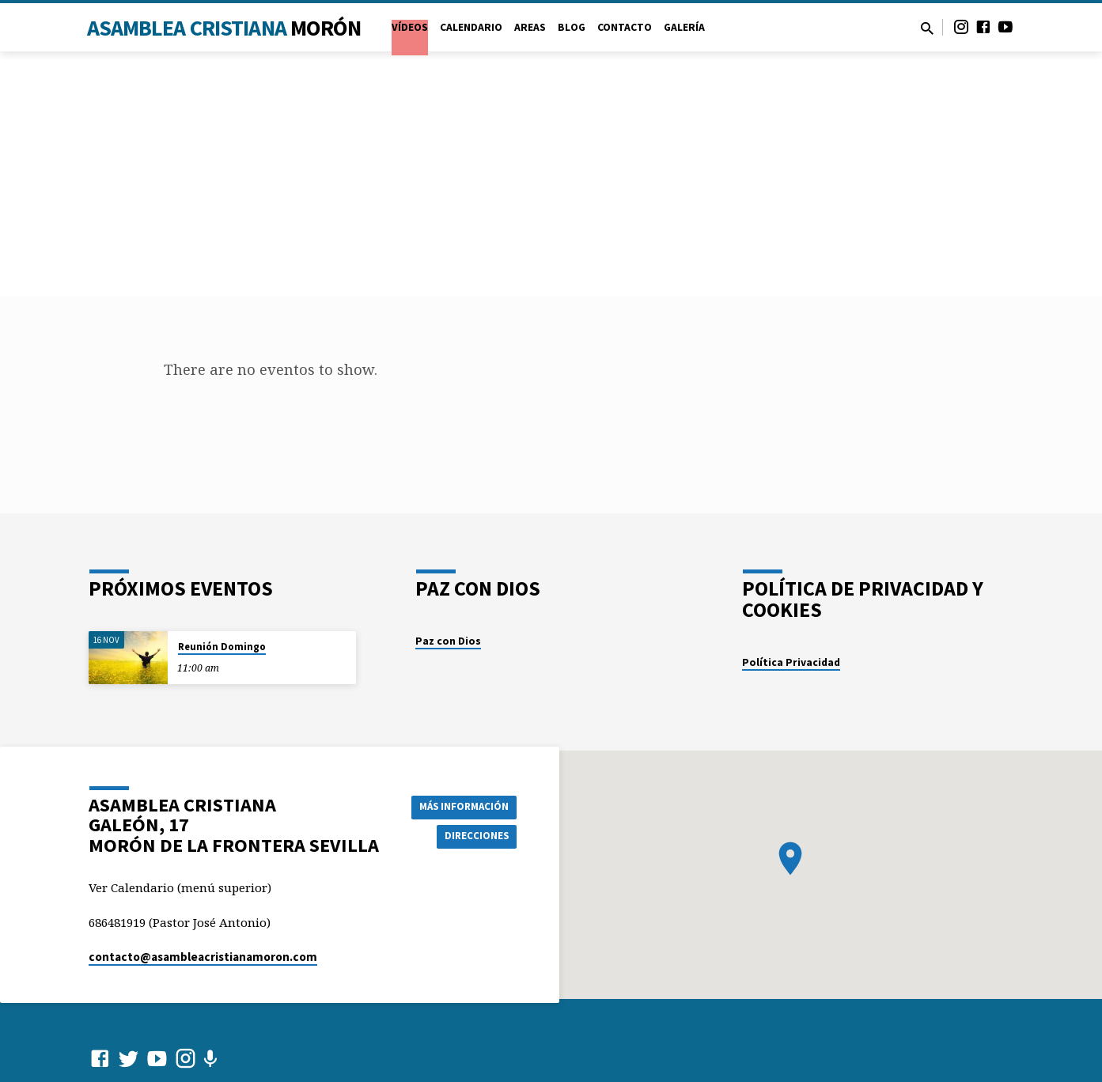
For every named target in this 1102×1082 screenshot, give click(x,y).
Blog (571, 27)
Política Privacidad (791, 662)
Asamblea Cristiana (224, 27)
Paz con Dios (448, 641)
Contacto (624, 27)
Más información (460, 805)
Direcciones (474, 837)
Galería (684, 27)
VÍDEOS (410, 27)
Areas (530, 27)
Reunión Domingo (222, 646)
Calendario (471, 27)
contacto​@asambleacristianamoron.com (203, 956)
